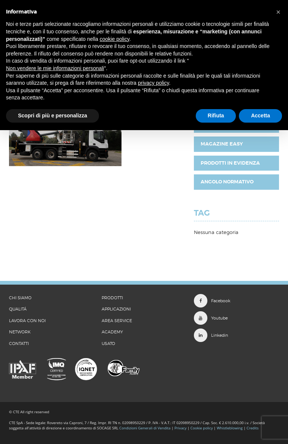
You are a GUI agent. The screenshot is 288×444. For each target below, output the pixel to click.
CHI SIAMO (20, 297)
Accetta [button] (260, 115)
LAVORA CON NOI (27, 320)
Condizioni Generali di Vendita (145, 428)
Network (20, 331)
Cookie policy (201, 428)
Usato (108, 343)
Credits (253, 428)
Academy (112, 331)
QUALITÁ (18, 309)
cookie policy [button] (114, 39)
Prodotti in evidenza (230, 163)
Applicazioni (116, 309)
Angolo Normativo (227, 181)
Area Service (117, 320)
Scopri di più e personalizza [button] (52, 115)
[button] (278, 12)
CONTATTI (19, 343)
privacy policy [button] (153, 83)
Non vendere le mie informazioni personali (55, 68)
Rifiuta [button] (216, 115)
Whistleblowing (230, 428)
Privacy (180, 428)
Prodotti (112, 297)
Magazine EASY (222, 144)
